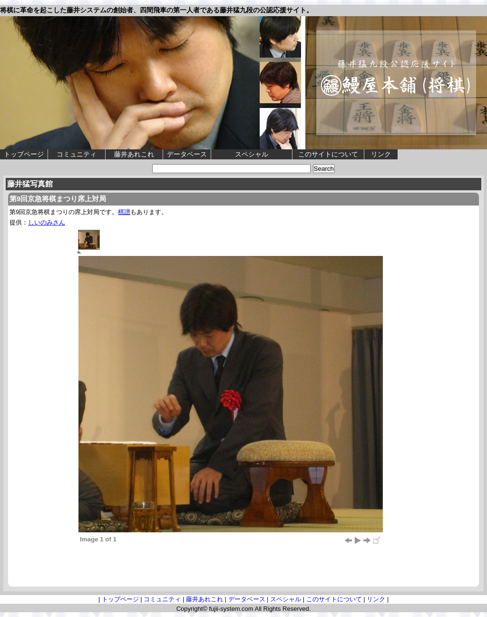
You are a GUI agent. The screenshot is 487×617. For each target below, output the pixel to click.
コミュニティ (77, 154)
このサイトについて (328, 154)
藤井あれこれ (134, 154)
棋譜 (124, 211)
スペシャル (251, 154)
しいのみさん (46, 222)
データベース (187, 154)
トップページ (24, 154)
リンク (381, 154)
